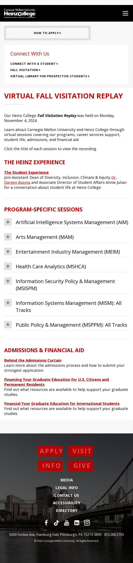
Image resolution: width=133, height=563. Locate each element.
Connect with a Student (34, 64)
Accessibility (66, 503)
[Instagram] (87, 523)
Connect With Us (29, 53)
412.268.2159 (114, 534)
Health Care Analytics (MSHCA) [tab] (45, 266)
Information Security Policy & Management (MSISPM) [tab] (59, 284)
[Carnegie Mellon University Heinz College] (19, 14)
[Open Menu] (125, 13)
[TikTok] (56, 523)
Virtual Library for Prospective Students (49, 76)
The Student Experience (26, 172)
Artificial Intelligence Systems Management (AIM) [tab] (66, 222)
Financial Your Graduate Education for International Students (61, 403)
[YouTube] (67, 523)
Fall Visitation (25, 70)
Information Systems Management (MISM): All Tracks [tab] (63, 306)
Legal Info (66, 488)
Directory (66, 510)
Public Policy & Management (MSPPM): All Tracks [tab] (65, 324)
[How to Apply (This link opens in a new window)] (47, 33)
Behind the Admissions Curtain (32, 360)
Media (66, 480)
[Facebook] (46, 523)
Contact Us (66, 495)
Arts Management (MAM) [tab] (39, 236)
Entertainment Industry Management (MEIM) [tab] (62, 251)
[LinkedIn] (77, 523)
